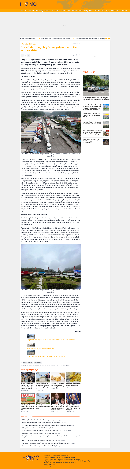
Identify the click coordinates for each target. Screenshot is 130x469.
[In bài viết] (79, 55)
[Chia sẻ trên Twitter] (74, 55)
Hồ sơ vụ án (65, 11)
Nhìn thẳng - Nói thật (42, 11)
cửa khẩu (30, 362)
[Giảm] (22, 55)
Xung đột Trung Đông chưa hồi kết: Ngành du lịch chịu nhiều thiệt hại (46, 430)
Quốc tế (74, 11)
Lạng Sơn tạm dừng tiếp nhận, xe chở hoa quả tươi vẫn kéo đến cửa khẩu (51, 340)
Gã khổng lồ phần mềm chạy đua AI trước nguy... (25, 38)
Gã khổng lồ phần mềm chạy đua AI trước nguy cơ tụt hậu (41, 420)
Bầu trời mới (115, 11)
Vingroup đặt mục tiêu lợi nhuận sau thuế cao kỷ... (59, 38)
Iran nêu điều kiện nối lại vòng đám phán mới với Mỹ (41, 446)
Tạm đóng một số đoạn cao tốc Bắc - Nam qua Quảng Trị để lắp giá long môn (48, 443)
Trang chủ (24, 11)
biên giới (25, 362)
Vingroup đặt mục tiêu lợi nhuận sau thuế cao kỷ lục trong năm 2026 (44, 423)
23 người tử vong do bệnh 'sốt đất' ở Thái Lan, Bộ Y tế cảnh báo (43, 428)
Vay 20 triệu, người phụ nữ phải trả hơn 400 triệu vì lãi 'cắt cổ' (43, 440)
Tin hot (31, 11)
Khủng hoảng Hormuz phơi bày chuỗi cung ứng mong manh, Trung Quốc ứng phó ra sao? (51, 437)
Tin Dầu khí (55, 11)
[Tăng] (28, 55)
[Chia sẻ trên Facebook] (71, 55)
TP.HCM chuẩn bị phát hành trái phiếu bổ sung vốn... (94, 38)
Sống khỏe (88, 11)
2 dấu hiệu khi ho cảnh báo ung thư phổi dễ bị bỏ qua (41, 433)
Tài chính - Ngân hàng (101, 11)
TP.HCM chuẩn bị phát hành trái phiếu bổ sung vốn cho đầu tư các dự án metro (48, 425)
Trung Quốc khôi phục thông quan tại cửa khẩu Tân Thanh (46, 356)
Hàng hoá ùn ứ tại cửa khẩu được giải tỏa (40, 348)
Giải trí (80, 11)
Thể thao (124, 11)
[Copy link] (77, 55)
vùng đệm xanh (38, 362)
